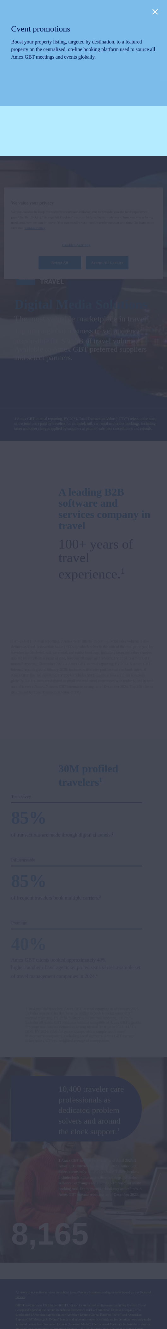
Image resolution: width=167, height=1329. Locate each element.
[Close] (155, 12)
